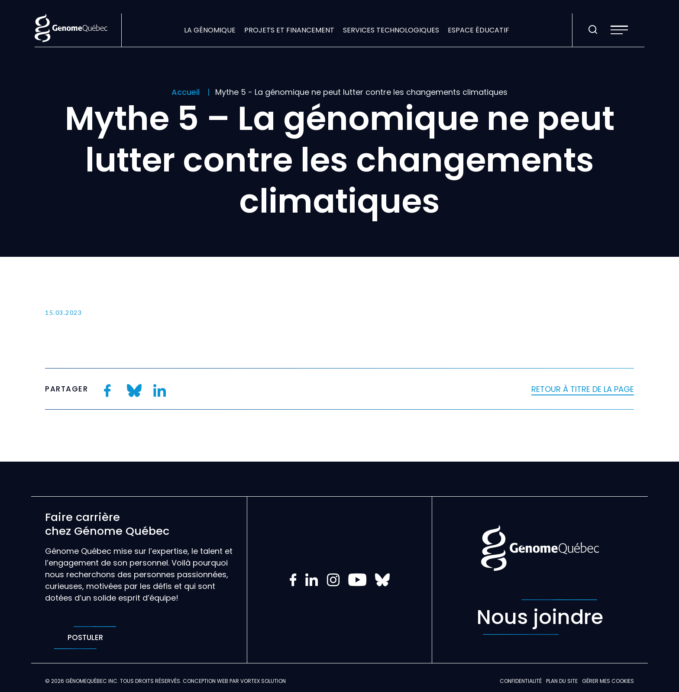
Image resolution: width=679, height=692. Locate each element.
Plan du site (562, 681)
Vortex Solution (263, 681)
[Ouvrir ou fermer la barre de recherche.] (592, 29)
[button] (619, 30)
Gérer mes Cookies (608, 681)
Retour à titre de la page (582, 389)
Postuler (85, 637)
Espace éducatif (478, 30)
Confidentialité (521, 681)
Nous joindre (540, 617)
